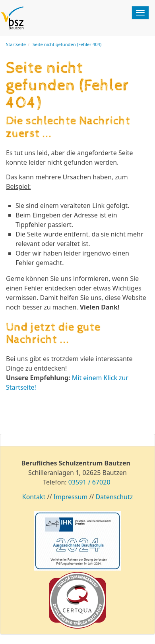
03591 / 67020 (89, 482)
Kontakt (34, 496)
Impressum (71, 496)
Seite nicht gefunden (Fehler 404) (67, 44)
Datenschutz (114, 496)
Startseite (16, 44)
